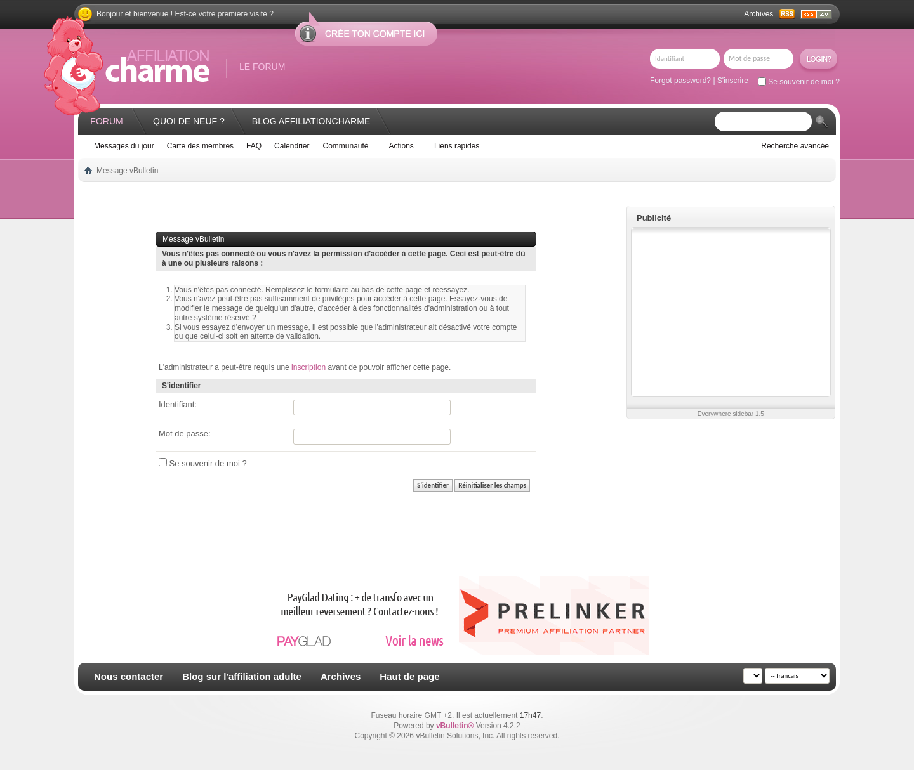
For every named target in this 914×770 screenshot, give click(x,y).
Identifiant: (178, 404)
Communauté (345, 145)
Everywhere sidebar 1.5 (731, 413)
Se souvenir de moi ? (799, 81)
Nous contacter (128, 676)
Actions (401, 145)
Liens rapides (456, 145)
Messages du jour (124, 145)
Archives (758, 14)
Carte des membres (200, 145)
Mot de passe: (185, 433)
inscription (308, 367)
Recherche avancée (795, 145)
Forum (106, 121)
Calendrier (291, 145)
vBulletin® (455, 725)
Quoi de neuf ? (189, 121)
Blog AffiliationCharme (311, 121)
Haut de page (409, 676)
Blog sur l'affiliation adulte (241, 676)
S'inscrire (732, 80)
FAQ (254, 145)
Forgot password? (680, 80)
